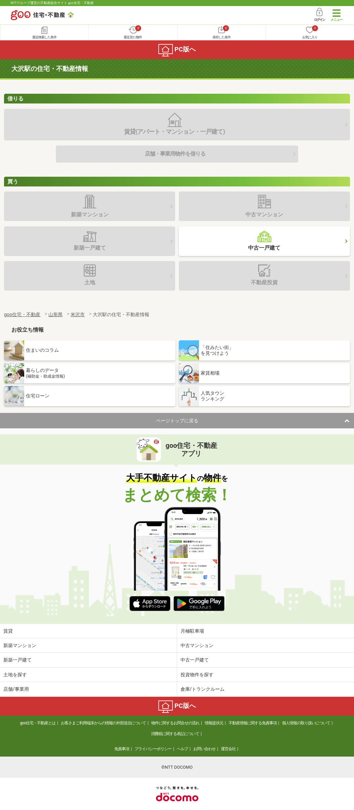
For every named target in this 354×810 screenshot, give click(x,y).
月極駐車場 (192, 631)
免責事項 (121, 749)
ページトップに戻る (177, 420)
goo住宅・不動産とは (37, 723)
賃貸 (8, 631)
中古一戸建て (195, 660)
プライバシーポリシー (152, 749)
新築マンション (19, 645)
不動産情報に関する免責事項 (253, 723)
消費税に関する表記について (175, 733)
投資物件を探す (197, 674)
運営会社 (228, 749)
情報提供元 (214, 723)
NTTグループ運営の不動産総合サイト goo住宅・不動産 (52, 3)
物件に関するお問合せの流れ (175, 723)
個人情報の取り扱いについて (306, 723)
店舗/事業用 (16, 689)
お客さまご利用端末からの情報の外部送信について (103, 723)
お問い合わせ (204, 749)
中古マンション (197, 645)
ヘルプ (182, 749)
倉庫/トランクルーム (203, 689)
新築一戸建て (17, 660)
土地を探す (15, 674)
